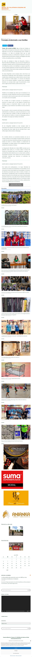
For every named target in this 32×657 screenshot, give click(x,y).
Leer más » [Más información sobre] (2, 422)
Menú (16, 14)
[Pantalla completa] (29, 611)
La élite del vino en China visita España (8, 205)
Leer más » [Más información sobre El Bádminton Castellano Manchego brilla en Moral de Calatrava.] (2, 402)
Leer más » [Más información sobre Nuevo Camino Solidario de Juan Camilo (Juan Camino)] (2, 443)
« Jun (7, 569)
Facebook (10, 45)
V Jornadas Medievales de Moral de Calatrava (10, 357)
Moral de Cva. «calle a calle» (6, 524)
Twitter (5, 45)
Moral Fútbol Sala (4, 540)
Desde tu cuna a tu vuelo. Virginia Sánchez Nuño (10, 378)
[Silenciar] (27, 611)
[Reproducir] (2, 611)
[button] (30, 640)
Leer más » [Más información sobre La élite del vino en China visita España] (2, 207)
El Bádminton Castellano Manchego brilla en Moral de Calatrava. (13, 399)
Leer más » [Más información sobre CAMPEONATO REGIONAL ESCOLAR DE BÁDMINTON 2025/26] (2, 338)
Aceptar (16, 648)
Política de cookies (12, 655)
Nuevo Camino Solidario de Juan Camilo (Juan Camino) (12, 440)
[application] (16, 604)
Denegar (16, 650)
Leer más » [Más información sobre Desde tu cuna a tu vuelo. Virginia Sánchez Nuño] (2, 381)
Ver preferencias (16, 653)
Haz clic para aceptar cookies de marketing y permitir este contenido (16, 185)
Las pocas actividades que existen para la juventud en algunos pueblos (15, 292)
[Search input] (15, 590)
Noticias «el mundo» (6, 575)
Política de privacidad (18, 655)
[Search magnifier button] (29, 590)
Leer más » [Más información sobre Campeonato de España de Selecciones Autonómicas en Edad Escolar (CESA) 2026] (2, 251)
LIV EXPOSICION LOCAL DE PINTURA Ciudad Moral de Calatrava (14, 226)
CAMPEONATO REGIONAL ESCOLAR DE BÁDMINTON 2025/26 (14, 336)
